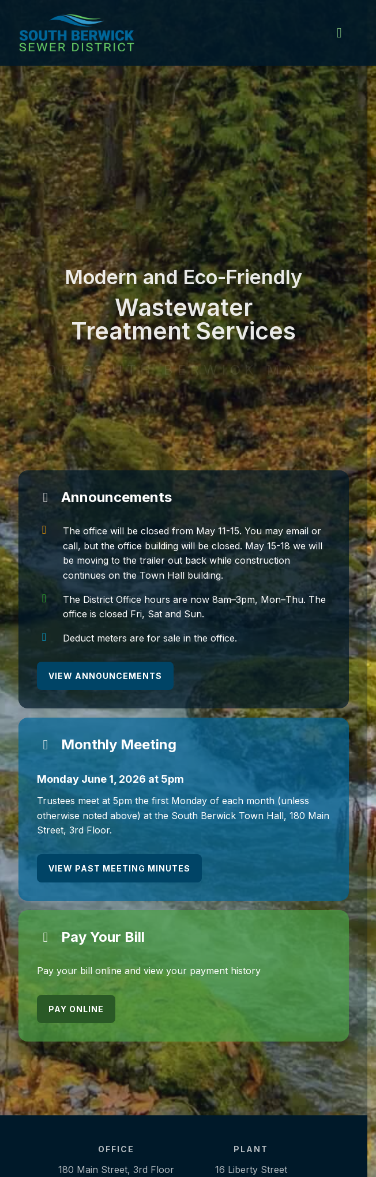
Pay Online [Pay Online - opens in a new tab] (76, 1009)
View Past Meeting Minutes (119, 868)
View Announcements (105, 676)
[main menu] (339, 33)
